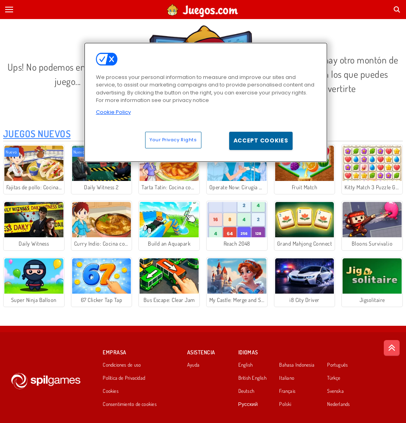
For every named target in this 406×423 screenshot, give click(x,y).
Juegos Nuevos (37, 133)
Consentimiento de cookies (130, 404)
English (245, 365)
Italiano (286, 378)
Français (287, 391)
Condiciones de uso (122, 365)
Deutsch (246, 391)
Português (337, 365)
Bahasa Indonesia (296, 365)
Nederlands (338, 404)
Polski (285, 404)
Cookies (111, 391)
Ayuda (193, 365)
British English (252, 378)
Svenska (335, 391)
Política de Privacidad (124, 378)
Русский (248, 404)
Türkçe (333, 378)
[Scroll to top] (392, 348)
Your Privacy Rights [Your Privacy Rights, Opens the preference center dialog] (173, 140)
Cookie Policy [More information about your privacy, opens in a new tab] (113, 112)
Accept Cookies (261, 140)
